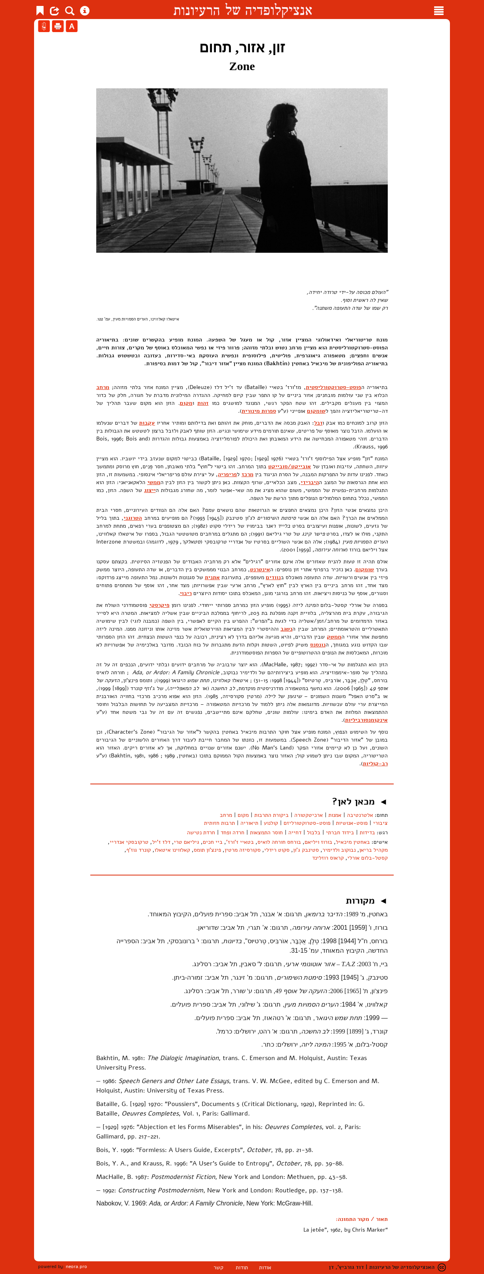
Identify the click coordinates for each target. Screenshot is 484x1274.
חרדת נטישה (201, 832)
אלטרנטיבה (360, 815)
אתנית (212, 577)
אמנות (334, 815)
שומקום (316, 411)
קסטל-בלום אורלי (367, 858)
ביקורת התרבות (271, 815)
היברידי (310, 482)
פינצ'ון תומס (207, 850)
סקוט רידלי (277, 850)
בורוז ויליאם (318, 842)
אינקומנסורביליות (366, 720)
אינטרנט (260, 569)
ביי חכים (213, 842)
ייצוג (150, 490)
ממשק (334, 637)
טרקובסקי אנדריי (129, 842)
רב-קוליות (375, 763)
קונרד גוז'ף (138, 850)
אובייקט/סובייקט (289, 466)
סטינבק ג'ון (306, 850)
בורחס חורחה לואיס (279, 842)
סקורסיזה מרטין (243, 850)
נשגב (286, 629)
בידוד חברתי (340, 832)
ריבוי (186, 593)
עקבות (147, 423)
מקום (186, 403)
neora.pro (76, 1266)
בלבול (313, 832)
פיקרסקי (159, 605)
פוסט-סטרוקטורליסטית (333, 387)
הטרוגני (133, 518)
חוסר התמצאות (266, 832)
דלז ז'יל (161, 842)
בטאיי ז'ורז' (240, 842)
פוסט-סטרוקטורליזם (307, 823)
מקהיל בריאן (373, 850)
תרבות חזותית (219, 823)
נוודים (273, 577)
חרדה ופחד (232, 832)
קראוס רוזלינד (328, 858)
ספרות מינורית (259, 411)
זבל (318, 423)
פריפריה (227, 474)
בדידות (367, 832)
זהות (202, 403)
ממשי (153, 482)
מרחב (102, 387)
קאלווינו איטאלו (172, 850)
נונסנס (318, 644)
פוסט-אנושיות (352, 823)
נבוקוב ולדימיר (339, 850)
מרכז (247, 474)
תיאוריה (249, 823)
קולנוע (271, 823)
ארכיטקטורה (308, 815)
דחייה (294, 832)
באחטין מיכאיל (353, 842)
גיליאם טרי (186, 842)
